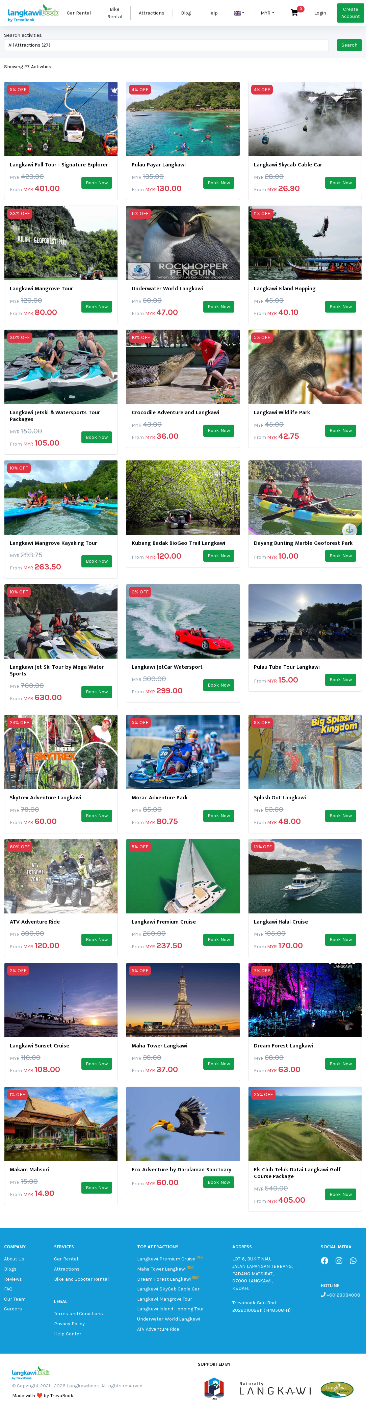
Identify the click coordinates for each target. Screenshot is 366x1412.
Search (349, 45)
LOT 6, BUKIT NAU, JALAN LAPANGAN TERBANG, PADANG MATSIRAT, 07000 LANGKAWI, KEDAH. (262, 1273)
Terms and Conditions (78, 1313)
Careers (13, 1309)
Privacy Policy (69, 1324)
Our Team (15, 1299)
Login (320, 13)
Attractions (151, 13)
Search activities (23, 35)
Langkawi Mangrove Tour (164, 1299)
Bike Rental (114, 13)
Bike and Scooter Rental (81, 1279)
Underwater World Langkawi (168, 1319)
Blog (186, 13)
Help (212, 13)
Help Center (67, 1334)
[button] (239, 13)
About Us (14, 1259)
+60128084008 (342, 1295)
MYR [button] (265, 13)
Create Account (350, 13)
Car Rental (79, 13)
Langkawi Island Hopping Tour (170, 1309)
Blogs (10, 1269)
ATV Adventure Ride (158, 1329)
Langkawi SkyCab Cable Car (168, 1289)
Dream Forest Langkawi (164, 1279)
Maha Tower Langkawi (161, 1269)
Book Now (97, 183)
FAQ (8, 1289)
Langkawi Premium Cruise (166, 1259)
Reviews (13, 1279)
